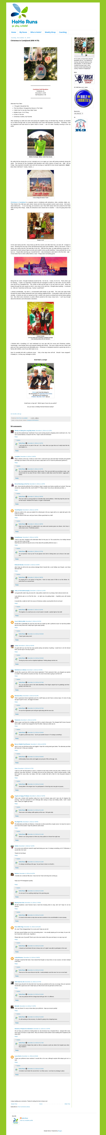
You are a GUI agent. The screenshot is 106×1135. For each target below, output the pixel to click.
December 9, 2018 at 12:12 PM (44, 430)
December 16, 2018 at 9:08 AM (35, 732)
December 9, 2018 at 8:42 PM (27, 873)
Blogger (60, 1131)
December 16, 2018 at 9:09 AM (35, 756)
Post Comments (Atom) (24, 1106)
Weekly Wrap (50, 32)
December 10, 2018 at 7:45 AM (33, 902)
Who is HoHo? (35, 32)
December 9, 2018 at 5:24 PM (28, 720)
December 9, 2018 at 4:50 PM (26, 645)
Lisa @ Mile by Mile (20, 621)
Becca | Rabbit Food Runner (22, 744)
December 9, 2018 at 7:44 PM (26, 846)
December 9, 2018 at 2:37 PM (35, 551)
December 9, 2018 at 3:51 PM (33, 621)
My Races (23, 32)
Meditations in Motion (21, 670)
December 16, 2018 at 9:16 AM (35, 994)
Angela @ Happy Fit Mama (22, 796)
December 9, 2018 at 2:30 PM (32, 564)
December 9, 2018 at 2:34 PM (35, 469)
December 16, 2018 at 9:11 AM (35, 810)
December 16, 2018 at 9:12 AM (35, 861)
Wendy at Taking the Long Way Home (25, 430)
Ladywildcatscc (19, 957)
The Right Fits (18, 821)
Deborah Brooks (19, 564)
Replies (18, 440)
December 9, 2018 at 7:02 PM (37, 796)
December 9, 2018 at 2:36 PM (35, 524)
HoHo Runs (22, 443)
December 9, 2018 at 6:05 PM (38, 744)
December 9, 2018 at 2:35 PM (35, 496)
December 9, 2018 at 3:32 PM (35, 609)
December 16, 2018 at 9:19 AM (35, 1068)
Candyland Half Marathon (33, 420)
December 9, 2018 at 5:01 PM (30, 695)
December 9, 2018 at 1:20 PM (37, 484)
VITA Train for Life (20, 981)
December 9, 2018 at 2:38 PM (35, 577)
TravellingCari (18, 510)
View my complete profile (26, 1120)
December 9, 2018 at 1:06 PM (28, 456)
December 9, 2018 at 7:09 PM (30, 821)
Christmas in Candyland (18, 202)
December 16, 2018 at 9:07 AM (35, 682)
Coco (16, 768)
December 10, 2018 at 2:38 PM (32, 957)
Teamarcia (17, 720)
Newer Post (14, 1104)
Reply (16, 436)
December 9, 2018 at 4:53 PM (34, 670)
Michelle (17, 1006)
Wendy (34, 392)
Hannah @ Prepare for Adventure (24, 1028)
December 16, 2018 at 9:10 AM (35, 784)
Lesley (16, 645)
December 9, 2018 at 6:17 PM (25, 768)
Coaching (63, 32)
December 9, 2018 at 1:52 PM (30, 510)
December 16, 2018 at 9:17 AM (35, 1042)
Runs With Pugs (19, 926)
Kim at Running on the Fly (22, 484)
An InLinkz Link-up (16, 414)
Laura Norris (18, 1056)
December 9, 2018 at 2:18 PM (30, 537)
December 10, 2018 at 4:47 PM (33, 981)
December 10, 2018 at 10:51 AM (32, 926)
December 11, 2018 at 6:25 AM (30, 1056)
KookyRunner (18, 537)
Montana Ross (19, 695)
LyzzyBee (17, 456)
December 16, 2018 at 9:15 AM (35, 970)
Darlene (17, 873)
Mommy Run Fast (19, 902)
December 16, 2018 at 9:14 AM (35, 915)
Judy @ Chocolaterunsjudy (22, 590)
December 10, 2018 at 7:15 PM (28, 1006)
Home (13, 32)
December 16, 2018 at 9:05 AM (35, 634)
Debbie (17, 846)
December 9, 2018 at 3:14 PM (37, 590)
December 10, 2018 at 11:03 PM (41, 1028)
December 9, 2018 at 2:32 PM (35, 443)
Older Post (67, 1104)
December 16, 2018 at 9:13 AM (35, 891)
